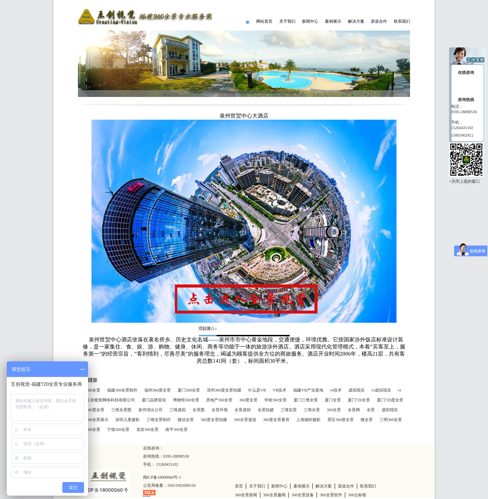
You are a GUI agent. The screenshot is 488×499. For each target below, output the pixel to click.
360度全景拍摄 (214, 419)
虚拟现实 (356, 390)
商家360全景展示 (93, 419)
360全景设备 (302, 495)
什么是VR (257, 390)
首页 (239, 486)
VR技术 (280, 390)
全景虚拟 (243, 409)
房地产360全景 (219, 400)
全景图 (198, 409)
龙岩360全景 (147, 429)
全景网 (354, 409)
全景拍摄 (266, 409)
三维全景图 (121, 409)
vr (399, 390)
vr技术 (336, 390)
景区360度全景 (340, 419)
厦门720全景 (359, 400)
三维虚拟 (177, 409)
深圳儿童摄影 (127, 419)
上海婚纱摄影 (308, 419)
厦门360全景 (189, 390)
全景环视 (219, 409)
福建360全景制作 (122, 390)
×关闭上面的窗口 (464, 181)
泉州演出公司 (150, 409)
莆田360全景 (89, 429)
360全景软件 (331, 495)
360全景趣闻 (274, 495)
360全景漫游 (245, 419)
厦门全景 (333, 400)
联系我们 (402, 21)
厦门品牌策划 (154, 400)
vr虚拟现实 (381, 390)
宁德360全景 (118, 429)
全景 (371, 409)
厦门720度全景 (390, 400)
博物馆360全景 (186, 400)
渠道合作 (379, 21)
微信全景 (186, 419)
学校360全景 (275, 400)
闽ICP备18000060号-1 (162, 477)
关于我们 (287, 21)
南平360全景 (176, 429)
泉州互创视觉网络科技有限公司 (106, 400)
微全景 (367, 419)
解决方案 (356, 21)
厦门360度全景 (91, 409)
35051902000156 (181, 485)
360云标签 (357, 495)
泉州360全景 (89, 390)
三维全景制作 (158, 419)
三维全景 (312, 409)
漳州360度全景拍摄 (224, 390)
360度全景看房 (276, 419)
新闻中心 (310, 21)
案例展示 (333, 21)
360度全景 (248, 400)
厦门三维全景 (305, 400)
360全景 (334, 409)
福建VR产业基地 (308, 390)
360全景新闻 (246, 495)
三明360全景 (391, 419)
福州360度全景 (157, 390)
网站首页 (264, 21)
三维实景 (289, 409)
